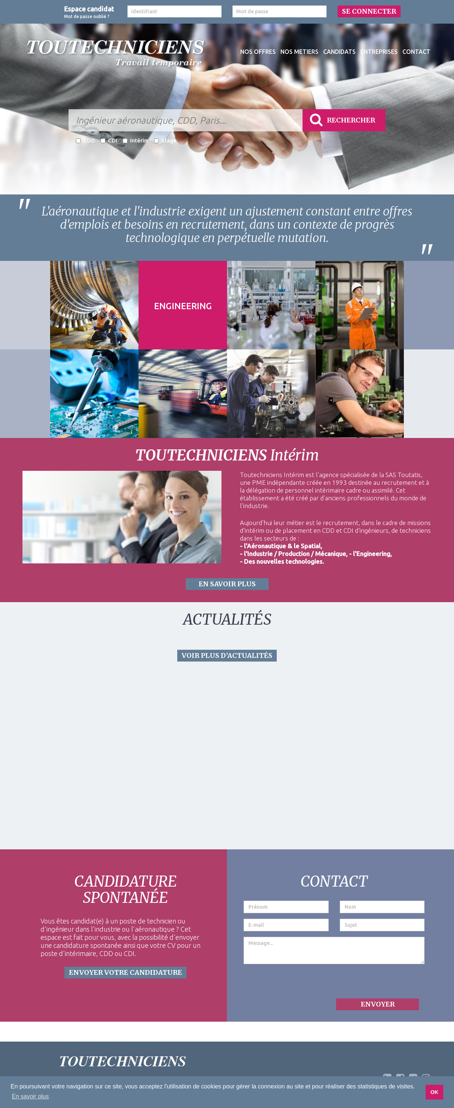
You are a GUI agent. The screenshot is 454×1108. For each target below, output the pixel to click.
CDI (109, 140)
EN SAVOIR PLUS (227, 584)
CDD (85, 140)
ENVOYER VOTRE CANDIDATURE (125, 972)
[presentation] (300, 984)
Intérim (136, 140)
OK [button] (434, 1092)
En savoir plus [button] (30, 1096)
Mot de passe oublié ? (86, 16)
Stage (165, 140)
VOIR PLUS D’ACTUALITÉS (227, 655)
